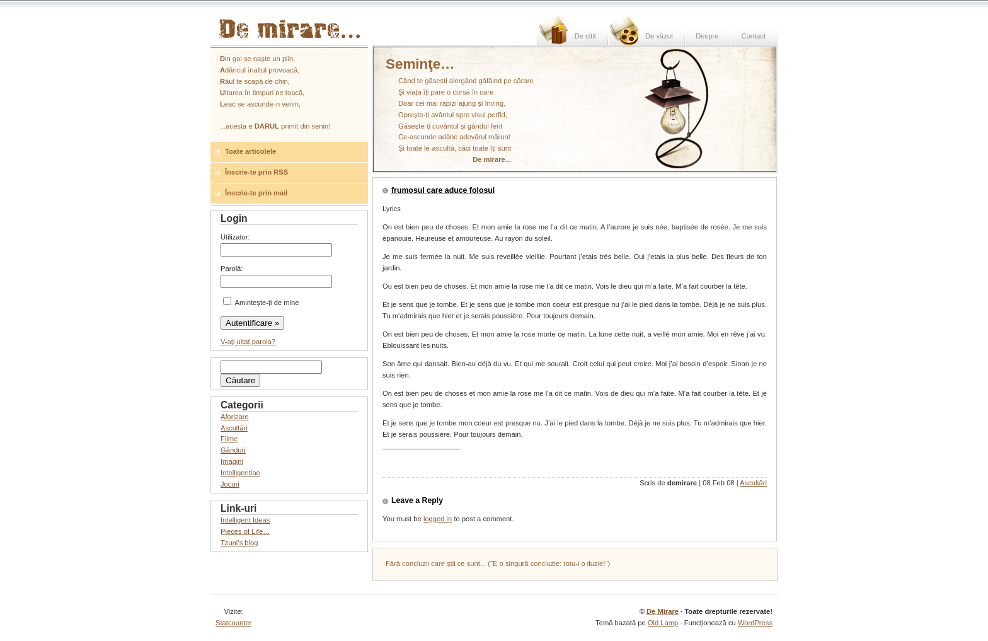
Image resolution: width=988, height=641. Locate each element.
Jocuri (230, 484)
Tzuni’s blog (239, 542)
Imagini (232, 461)
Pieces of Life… (245, 531)
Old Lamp (663, 623)
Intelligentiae (240, 472)
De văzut (659, 36)
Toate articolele (250, 151)
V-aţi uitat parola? (248, 341)
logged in (437, 519)
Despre (707, 36)
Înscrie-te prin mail (256, 193)
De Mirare (662, 611)
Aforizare (235, 416)
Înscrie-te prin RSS (256, 172)
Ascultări (753, 483)
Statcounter (233, 623)
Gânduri (233, 450)
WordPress (755, 623)
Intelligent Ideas (245, 520)
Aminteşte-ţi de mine (261, 302)
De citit (585, 36)
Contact (753, 36)
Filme (229, 438)
